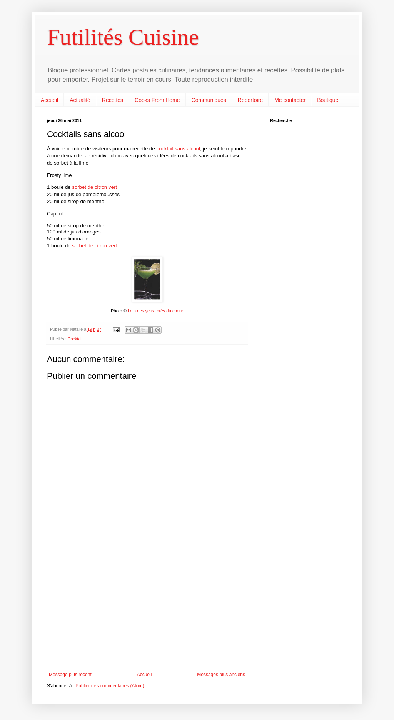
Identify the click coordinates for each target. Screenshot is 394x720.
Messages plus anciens (221, 674)
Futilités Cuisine (123, 37)
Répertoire (250, 100)
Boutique (327, 100)
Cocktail (75, 339)
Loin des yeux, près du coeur (155, 310)
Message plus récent (70, 674)
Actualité (80, 100)
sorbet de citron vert (94, 187)
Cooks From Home (157, 100)
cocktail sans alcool (178, 149)
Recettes (112, 100)
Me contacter (290, 100)
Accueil (49, 100)
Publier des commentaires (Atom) (109, 685)
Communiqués (209, 100)
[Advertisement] (147, 608)
